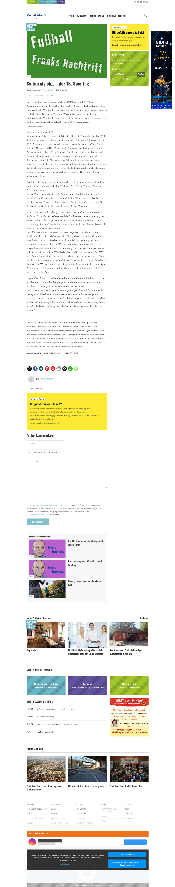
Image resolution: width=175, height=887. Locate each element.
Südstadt (129, 814)
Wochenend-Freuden (121, 79)
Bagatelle (31, 650)
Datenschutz (95, 885)
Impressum (109, 885)
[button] (29, 368)
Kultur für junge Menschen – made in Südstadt (56, 709)
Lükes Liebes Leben (59, 823)
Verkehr (104, 821)
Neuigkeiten (81, 809)
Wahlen (128, 804)
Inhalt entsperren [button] (127, 854)
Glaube (54, 809)
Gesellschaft (82, 16)
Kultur (93, 16)
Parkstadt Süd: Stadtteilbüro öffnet (126, 786)
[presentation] (46, 497)
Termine (61, 2)
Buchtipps (31, 804)
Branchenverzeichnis (48, 2)
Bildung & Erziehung (36, 818)
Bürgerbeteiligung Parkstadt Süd (109, 810)
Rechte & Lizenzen (79, 885)
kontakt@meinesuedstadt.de (38, 515)
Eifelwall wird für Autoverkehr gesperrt (87, 786)
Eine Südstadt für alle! (37, 809)
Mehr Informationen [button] (67, 864)
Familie (101, 16)
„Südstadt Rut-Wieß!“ (45, 732)
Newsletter (111, 16)
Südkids (30, 823)
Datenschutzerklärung (48, 505)
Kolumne (55, 814)
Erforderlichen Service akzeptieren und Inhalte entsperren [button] (127, 863)
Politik (71, 16)
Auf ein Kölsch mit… (60, 818)
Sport (28, 76)
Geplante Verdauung (45, 717)
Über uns (122, 16)
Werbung (129, 818)
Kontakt (64, 885)
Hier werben (32, 2)
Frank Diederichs (51, 90)
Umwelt (104, 816)
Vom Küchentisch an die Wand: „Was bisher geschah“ (58, 725)
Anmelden (141, 74)
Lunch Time (117, 69)
